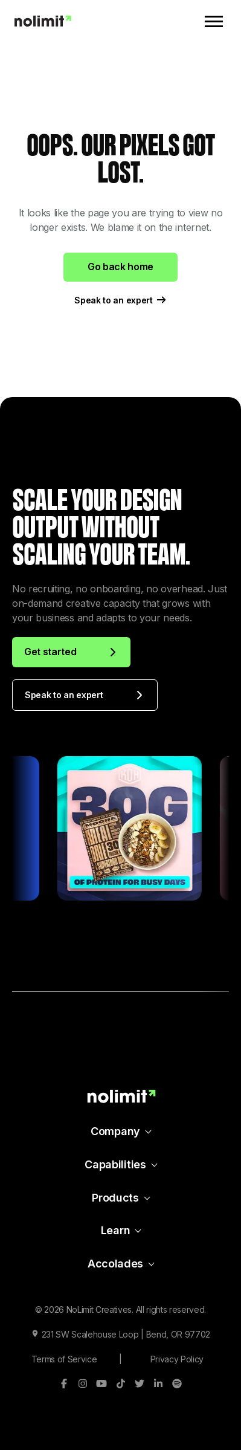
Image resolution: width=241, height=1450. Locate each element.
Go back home (120, 267)
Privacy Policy (177, 1359)
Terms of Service (64, 1359)
